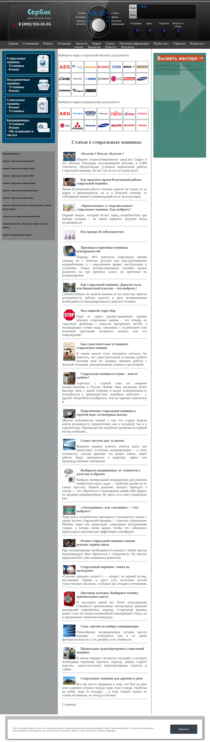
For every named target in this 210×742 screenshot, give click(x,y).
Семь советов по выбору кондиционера (110, 626)
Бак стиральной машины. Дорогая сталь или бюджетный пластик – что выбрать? (109, 286)
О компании (31, 43)
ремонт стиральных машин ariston (19, 183)
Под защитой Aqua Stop (98, 310)
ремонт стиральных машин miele (18, 176)
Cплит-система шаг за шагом (102, 440)
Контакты (127, 47)
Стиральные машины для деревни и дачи (112, 678)
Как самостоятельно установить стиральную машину (102, 345)
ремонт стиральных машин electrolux (20, 190)
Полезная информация (134, 43)
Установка (64, 43)
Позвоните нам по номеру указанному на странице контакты (179, 67)
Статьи (110, 43)
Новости (110, 47)
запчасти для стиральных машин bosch (21, 216)
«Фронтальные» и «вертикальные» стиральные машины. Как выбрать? (104, 207)
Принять (183, 729)
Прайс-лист (160, 43)
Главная (13, 43)
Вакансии (94, 47)
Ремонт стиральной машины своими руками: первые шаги (105, 542)
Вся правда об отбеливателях (102, 231)
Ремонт (48, 43)
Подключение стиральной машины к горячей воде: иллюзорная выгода (106, 412)
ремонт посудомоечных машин (17, 235)
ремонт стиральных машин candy (18, 168)
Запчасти (81, 43)
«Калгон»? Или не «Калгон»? (102, 153)
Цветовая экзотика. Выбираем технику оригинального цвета (107, 594)
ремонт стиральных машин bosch (18, 161)
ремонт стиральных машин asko (18, 198)
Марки (96, 43)
